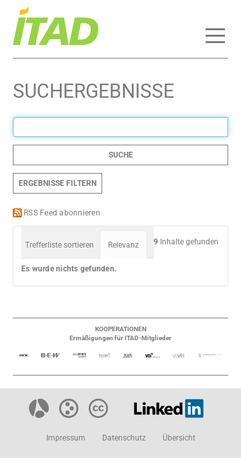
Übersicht (179, 437)
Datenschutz (124, 437)
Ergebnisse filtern (57, 183)
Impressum (65, 437)
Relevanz (123, 245)
